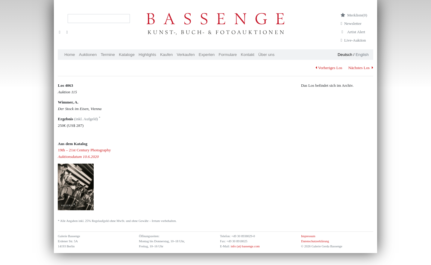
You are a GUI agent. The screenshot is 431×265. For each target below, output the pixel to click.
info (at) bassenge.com (244, 246)
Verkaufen (186, 54)
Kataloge (127, 54)
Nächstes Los (360, 68)
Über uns (266, 54)
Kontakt (247, 54)
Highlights (147, 54)
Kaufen (166, 54)
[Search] (99, 18)
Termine (108, 54)
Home (69, 54)
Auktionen (88, 54)
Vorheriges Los (328, 68)
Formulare (228, 54)
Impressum (308, 236)
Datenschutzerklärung (315, 241)
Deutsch (345, 54)
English (362, 54)
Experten (207, 54)
